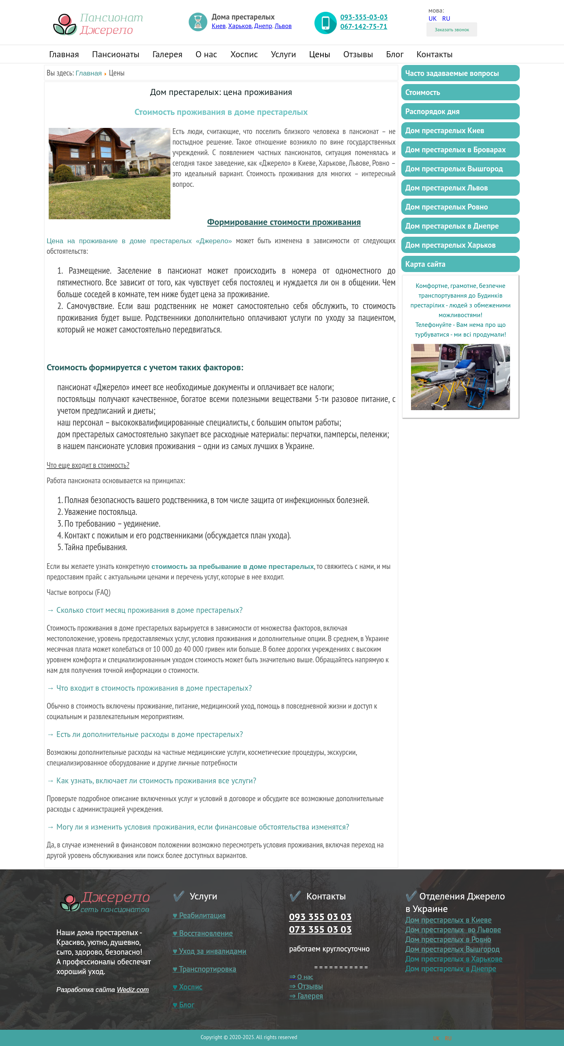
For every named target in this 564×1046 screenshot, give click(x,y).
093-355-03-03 (364, 17)
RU (446, 18)
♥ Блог (183, 1004)
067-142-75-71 (363, 26)
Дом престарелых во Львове (453, 929)
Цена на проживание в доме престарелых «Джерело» (139, 241)
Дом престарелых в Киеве (448, 920)
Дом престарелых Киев (444, 130)
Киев (219, 26)
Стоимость (422, 92)
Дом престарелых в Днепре (452, 226)
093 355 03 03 (320, 916)
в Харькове (482, 959)
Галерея (168, 54)
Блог (394, 54)
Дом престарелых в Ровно (448, 939)
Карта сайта (425, 264)
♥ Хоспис (187, 987)
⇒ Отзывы (306, 986)
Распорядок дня (432, 111)
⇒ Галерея (306, 996)
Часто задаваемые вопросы (452, 73)
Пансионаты (116, 54)
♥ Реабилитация (199, 915)
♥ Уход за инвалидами (210, 951)
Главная (64, 54)
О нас (206, 54)
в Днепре (479, 968)
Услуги (283, 54)
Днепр (263, 26)
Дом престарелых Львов (446, 187)
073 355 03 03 (320, 929)
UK (433, 18)
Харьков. (240, 26)
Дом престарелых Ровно (446, 207)
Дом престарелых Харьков (450, 245)
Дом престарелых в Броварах (455, 149)
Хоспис (244, 54)
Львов (283, 26)
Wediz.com (133, 989)
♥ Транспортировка (205, 969)
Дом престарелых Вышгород (454, 168)
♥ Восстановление (203, 933)
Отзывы (358, 54)
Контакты (435, 54)
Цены (319, 54)
